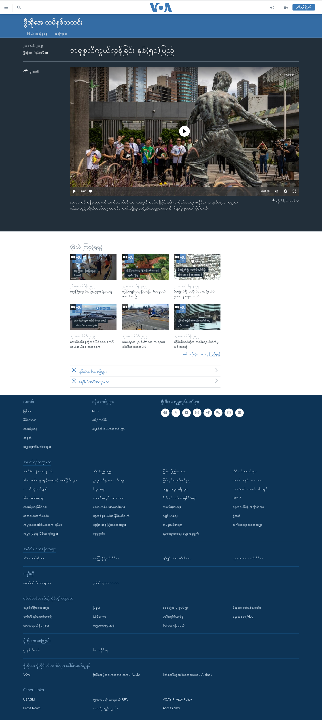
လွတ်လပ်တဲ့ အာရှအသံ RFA (110, 699)
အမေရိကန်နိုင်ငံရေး (35, 506)
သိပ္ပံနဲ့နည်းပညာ (102, 471)
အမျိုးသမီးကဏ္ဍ (172, 524)
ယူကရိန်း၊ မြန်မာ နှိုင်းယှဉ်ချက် (111, 515)
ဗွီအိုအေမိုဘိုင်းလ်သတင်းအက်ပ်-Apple (116, 674)
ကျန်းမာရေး (170, 515)
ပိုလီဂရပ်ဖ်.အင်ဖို (173, 616)
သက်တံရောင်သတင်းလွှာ (248, 524)
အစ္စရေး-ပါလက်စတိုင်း (37, 446)
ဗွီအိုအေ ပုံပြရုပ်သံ (174, 625)
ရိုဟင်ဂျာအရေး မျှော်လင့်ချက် (181, 533)
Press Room (31, 708)
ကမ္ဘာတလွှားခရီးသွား (175, 489)
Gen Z (237, 498)
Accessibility (171, 708)
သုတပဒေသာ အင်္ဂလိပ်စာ (248, 558)
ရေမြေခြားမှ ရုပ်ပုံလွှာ (176, 607)
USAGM (29, 699)
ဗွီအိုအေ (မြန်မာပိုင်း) (35, 52)
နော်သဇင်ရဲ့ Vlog (243, 616)
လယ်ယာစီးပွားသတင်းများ (109, 506)
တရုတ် (27, 437)
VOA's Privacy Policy (177, 699)
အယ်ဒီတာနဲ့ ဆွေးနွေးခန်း (38, 471)
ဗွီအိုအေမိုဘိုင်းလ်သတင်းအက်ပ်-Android (187, 674)
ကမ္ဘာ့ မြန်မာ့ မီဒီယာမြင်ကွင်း (40, 533)
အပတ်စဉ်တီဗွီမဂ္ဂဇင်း (36, 625)
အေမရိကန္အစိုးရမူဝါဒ (105, 708)
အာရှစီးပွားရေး (172, 506)
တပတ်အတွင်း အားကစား (108, 498)
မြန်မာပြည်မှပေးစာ (174, 471)
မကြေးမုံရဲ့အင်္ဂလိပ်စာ (106, 558)
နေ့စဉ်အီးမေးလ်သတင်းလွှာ (108, 428)
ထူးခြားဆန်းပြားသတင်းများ (109, 524)
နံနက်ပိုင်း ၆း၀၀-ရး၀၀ (37, 582)
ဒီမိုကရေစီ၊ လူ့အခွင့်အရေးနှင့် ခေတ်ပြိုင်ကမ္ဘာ (50, 480)
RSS (95, 411)
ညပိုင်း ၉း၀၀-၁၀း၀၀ (106, 582)
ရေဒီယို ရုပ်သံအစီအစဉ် (37, 616)
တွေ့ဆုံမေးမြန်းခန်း (104, 625)
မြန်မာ (27, 411)
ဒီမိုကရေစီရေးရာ (33, 498)
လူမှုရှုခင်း (99, 533)
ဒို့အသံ (236, 515)
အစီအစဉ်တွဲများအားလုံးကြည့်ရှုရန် (201, 354)
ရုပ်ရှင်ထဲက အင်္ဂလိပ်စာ (177, 558)
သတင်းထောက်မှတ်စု (36, 515)
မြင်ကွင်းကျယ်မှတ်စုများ (177, 480)
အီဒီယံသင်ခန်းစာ (33, 558)
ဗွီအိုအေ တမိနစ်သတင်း (247, 607)
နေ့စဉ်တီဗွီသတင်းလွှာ (36, 607)
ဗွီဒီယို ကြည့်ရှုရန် (37, 33)
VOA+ (27, 674)
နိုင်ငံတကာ (29, 419)
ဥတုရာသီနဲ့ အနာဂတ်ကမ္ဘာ (109, 480)
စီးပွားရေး (99, 489)
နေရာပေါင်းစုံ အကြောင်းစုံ (248, 506)
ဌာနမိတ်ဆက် (31, 650)
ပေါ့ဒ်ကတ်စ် (99, 419)
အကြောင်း (61, 33)
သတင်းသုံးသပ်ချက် (35, 489)
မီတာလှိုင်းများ (101, 650)
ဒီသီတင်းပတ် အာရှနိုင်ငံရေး (179, 498)
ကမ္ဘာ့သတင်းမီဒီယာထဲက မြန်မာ (42, 524)
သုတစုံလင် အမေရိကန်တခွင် (250, 489)
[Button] (31, 72)
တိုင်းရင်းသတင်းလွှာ (244, 471)
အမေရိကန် (30, 428)
